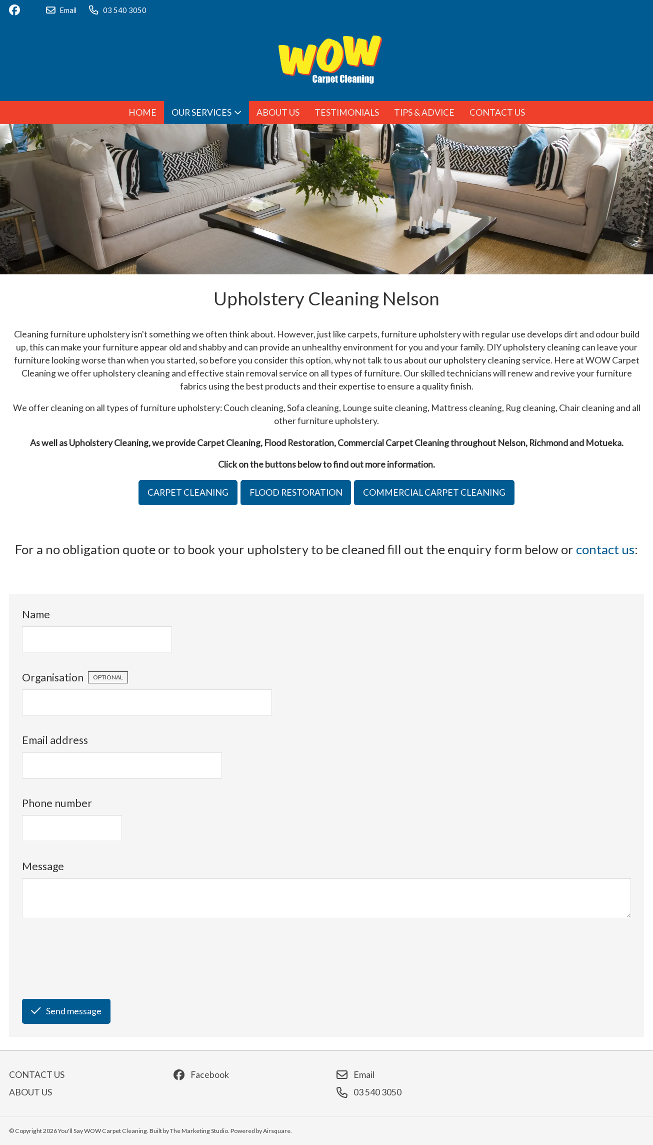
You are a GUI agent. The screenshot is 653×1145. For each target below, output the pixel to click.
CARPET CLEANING (188, 492)
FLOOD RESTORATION (296, 492)
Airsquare (276, 1130)
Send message (66, 1011)
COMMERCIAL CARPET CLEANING (434, 492)
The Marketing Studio (199, 1130)
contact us (605, 549)
